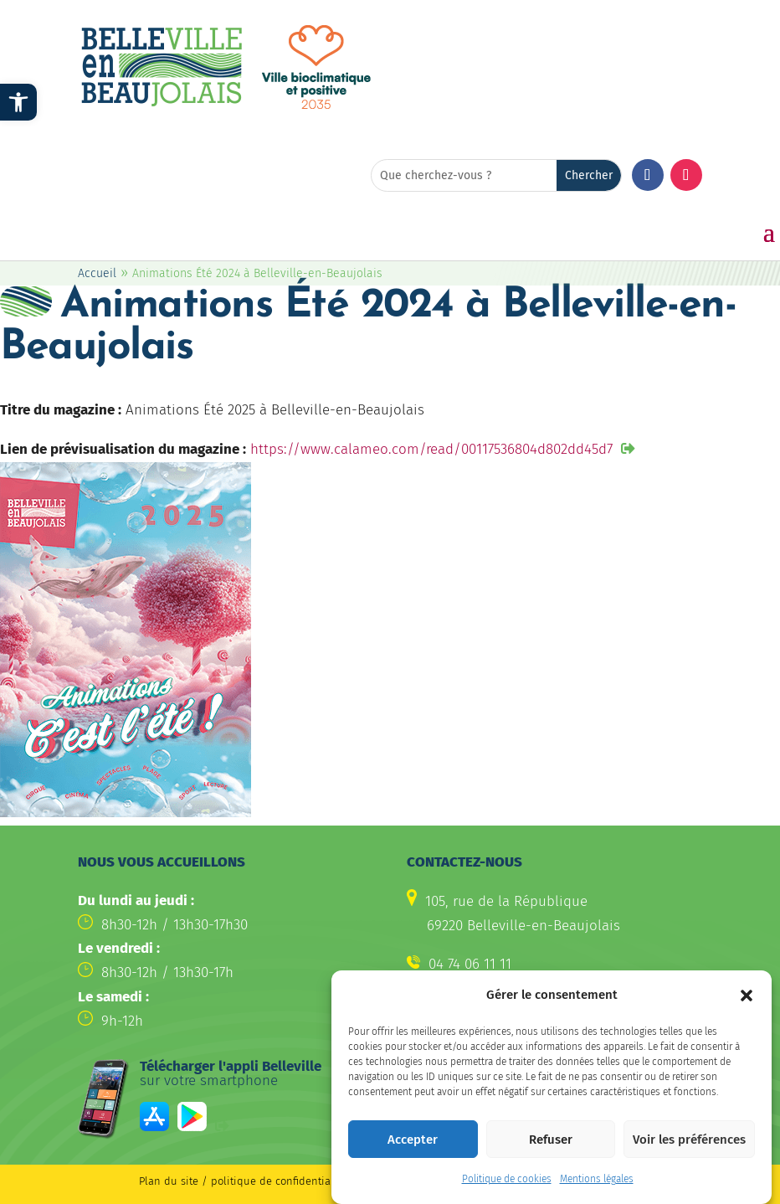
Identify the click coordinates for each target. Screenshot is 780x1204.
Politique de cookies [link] (507, 1179)
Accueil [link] (97, 273)
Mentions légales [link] (597, 1179)
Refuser (550, 1139)
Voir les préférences (689, 1139)
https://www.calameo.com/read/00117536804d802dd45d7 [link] (431, 449)
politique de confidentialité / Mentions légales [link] (328, 1181)
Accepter (412, 1139)
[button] (746, 995)
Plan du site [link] (168, 1181)
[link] (18, 102)
